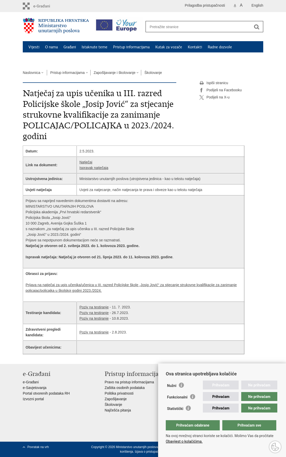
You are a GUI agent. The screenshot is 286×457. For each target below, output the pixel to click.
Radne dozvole (220, 47)
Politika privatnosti (119, 393)
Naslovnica (31, 73)
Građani (69, 47)
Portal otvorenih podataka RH (46, 393)
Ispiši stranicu (213, 83)
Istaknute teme (94, 47)
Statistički (175, 409)
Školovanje (153, 73)
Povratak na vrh (38, 447)
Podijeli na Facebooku (220, 90)
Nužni (171, 386)
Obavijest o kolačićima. (184, 441)
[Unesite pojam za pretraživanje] (199, 27)
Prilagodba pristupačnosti (205, 5)
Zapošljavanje (116, 399)
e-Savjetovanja (35, 388)
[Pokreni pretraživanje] (256, 27)
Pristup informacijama (131, 47)
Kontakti (195, 47)
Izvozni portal (33, 399)
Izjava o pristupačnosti (150, 451)
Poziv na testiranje (93, 307)
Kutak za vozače (168, 47)
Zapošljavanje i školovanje (114, 73)
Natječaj (85, 162)
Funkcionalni (177, 397)
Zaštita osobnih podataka (125, 388)
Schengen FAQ (40, 59)
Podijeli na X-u (214, 97)
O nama (51, 47)
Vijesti (33, 47)
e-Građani (31, 382)
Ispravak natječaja (93, 168)
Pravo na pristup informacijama (129, 382)
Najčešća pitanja (118, 410)
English (257, 5)
